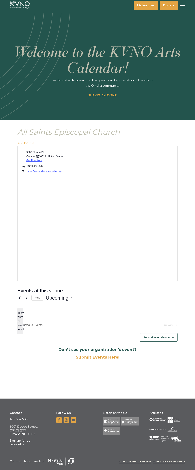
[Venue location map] (137, 213)
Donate (169, 5)
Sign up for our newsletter (21, 442)
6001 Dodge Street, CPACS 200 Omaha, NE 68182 (24, 430)
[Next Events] (26, 298)
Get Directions (34, 160)
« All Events (25, 143)
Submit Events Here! (97, 357)
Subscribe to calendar (157, 337)
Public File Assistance (169, 461)
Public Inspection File (135, 461)
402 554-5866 (19, 419)
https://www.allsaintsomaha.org (44, 171)
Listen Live (145, 5)
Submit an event (102, 95)
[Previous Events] (19, 298)
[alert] (20, 321)
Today (37, 298)
